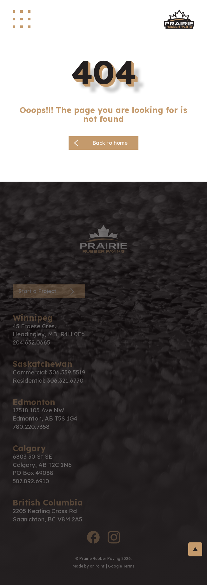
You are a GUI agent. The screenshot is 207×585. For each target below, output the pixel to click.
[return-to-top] (195, 549)
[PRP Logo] (103, 238)
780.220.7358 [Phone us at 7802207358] (31, 426)
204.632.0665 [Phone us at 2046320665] (31, 342)
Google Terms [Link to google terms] (121, 566)
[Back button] (103, 143)
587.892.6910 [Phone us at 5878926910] (31, 481)
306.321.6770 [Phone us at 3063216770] (65, 380)
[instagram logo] (113, 538)
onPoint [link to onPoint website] (97, 566)
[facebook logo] (93, 538)
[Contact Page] (49, 291)
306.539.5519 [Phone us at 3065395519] (67, 372)
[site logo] (179, 19)
